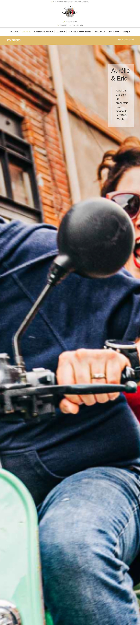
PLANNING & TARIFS (43, 31)
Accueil (120, 40)
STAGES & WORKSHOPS (79, 31)
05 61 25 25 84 (71, 22)
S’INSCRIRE (114, 31)
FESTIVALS (100, 31)
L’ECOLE (26, 31)
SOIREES (60, 31)
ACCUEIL (14, 31)
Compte (126, 31)
